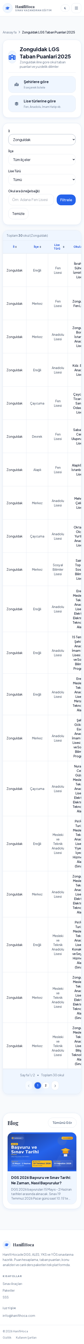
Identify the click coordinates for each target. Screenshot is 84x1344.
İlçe (10, 151)
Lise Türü (14, 171)
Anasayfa (10, 32)
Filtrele (66, 199)
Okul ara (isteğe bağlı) (24, 191)
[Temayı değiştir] (65, 8)
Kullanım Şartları (26, 1337)
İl (9, 131)
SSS (6, 1297)
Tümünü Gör (62, 1123)
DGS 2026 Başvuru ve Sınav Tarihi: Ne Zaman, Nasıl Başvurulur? (41, 1180)
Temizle (18, 213)
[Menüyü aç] (76, 8)
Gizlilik (7, 1337)
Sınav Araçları (12, 1284)
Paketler (9, 1290)
